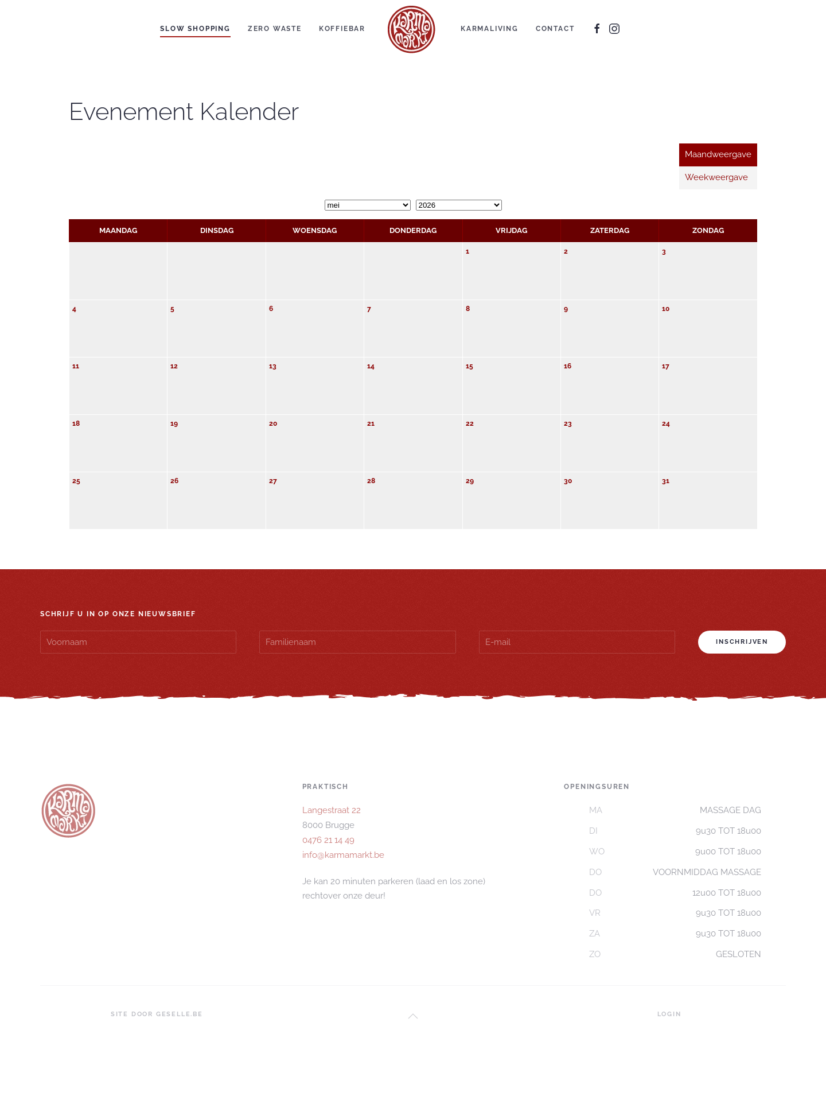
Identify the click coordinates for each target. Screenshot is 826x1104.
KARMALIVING (490, 29)
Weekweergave (716, 177)
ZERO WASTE (275, 29)
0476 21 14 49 (328, 840)
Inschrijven (742, 642)
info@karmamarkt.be (343, 855)
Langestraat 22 (331, 810)
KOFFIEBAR (342, 29)
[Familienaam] (357, 642)
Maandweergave (718, 154)
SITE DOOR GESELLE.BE (157, 1014)
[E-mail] (577, 642)
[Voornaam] (138, 642)
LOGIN (669, 1014)
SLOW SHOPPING (195, 29)
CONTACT (555, 29)
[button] (413, 1016)
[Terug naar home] (413, 28)
